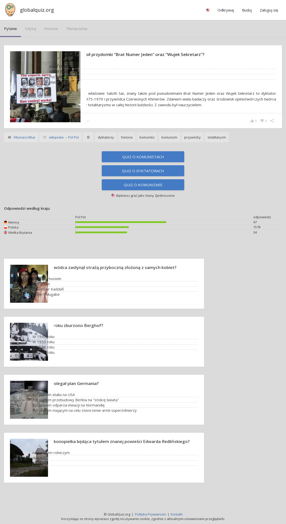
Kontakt (176, 514)
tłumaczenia (76, 28)
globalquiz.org (37, 9)
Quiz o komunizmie (143, 190)
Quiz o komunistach (143, 162)
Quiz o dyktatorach (143, 176)
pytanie (10, 28)
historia (51, 28)
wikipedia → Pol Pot (64, 143)
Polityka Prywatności (150, 514)
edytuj (30, 28)
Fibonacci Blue (24, 143)
